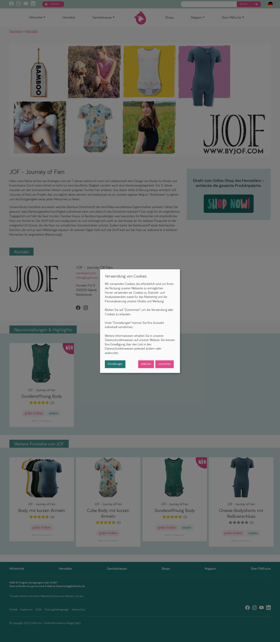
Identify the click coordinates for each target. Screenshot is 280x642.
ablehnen (146, 364)
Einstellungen (115, 364)
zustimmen (164, 364)
